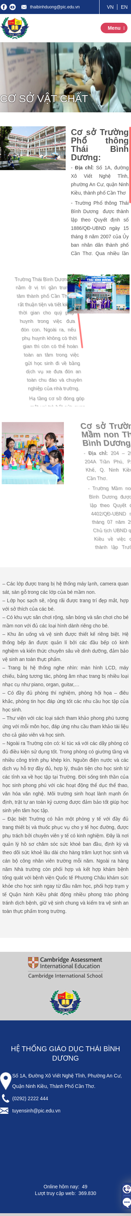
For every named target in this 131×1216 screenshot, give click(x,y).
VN (110, 7)
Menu (114, 28)
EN (124, 7)
